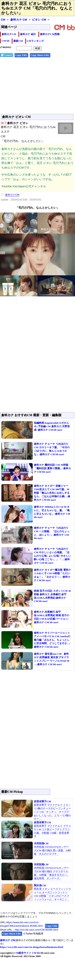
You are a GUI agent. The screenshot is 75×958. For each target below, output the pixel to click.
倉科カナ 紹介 (28, 34)
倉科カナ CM (18, 19)
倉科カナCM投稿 (50, 34)
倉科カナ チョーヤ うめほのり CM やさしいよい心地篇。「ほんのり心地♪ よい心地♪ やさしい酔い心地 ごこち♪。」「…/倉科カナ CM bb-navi (52, 555)
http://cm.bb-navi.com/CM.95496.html (36, 929)
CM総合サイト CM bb (27, 952)
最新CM (18, 40)
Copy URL (21, 55)
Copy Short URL (40, 55)
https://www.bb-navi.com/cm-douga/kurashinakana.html (31, 947)
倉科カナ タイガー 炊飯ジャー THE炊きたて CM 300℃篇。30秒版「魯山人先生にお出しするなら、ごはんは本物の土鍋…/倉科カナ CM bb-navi (52, 492)
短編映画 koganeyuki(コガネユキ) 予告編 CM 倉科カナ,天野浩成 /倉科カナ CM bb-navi (52, 426)
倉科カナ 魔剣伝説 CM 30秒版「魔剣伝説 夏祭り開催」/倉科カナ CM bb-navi (52, 468)
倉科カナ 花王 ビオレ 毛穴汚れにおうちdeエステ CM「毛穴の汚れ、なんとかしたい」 (37, 8)
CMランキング (35, 40)
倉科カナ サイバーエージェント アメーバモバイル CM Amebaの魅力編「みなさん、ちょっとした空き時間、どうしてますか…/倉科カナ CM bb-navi (52, 639)
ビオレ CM (39, 19)
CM (3, 19)
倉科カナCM (9, 34)
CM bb (5, 40)
